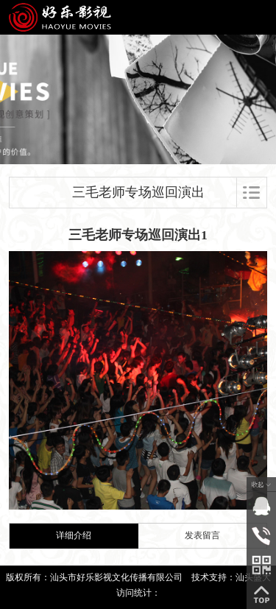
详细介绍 (73, 536)
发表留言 (202, 536)
